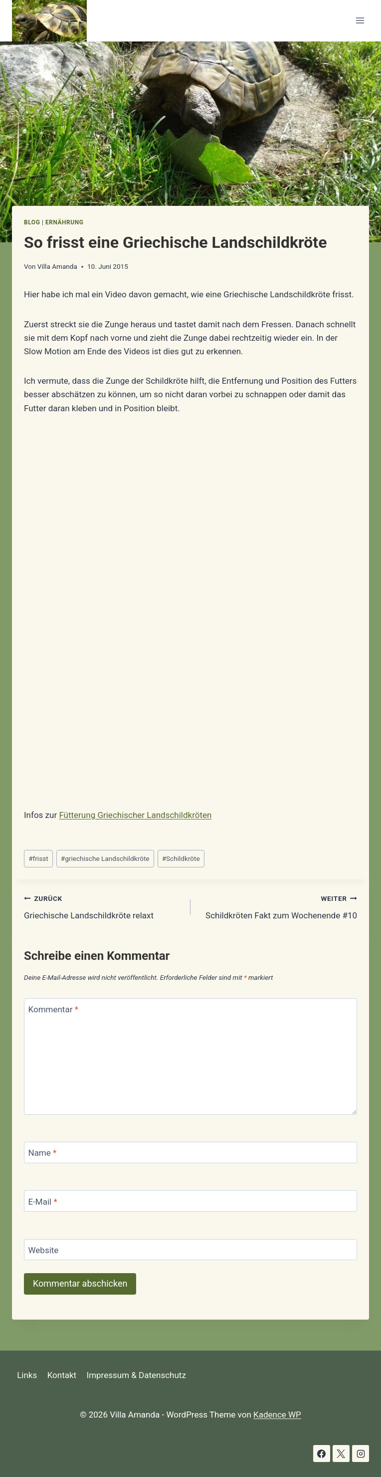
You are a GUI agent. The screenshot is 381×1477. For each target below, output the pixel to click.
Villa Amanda (57, 266)
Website (43, 1250)
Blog (32, 222)
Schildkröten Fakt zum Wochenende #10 (278, 906)
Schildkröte (181, 858)
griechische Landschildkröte (105, 858)
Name (42, 1153)
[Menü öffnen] (360, 20)
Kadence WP (277, 1415)
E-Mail (42, 1202)
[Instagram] (360, 1453)
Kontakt (62, 1375)
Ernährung (64, 222)
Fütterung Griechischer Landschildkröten (135, 815)
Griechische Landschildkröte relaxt (103, 906)
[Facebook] (321, 1453)
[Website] (190, 1250)
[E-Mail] (190, 1201)
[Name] (190, 1152)
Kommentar (53, 1009)
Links (27, 1375)
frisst (38, 858)
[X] (341, 1453)
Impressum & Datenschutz (136, 1375)
